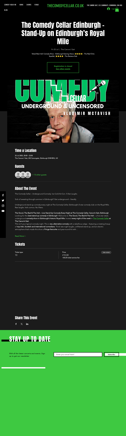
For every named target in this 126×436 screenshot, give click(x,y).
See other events (63, 69)
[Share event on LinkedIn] (27, 324)
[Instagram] (3, 205)
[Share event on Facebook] (16, 324)
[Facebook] (3, 195)
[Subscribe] (111, 354)
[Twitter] (3, 200)
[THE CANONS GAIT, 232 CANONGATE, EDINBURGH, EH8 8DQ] (105, 5)
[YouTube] (3, 211)
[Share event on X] (22, 324)
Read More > (20, 236)
